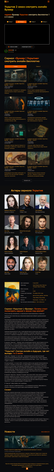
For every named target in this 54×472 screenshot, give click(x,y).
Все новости (45, 431)
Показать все (27, 180)
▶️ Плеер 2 (21, 21)
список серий (12, 47)
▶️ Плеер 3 (33, 21)
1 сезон (15, 66)
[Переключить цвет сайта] (52, 470)
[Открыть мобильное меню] (48, 1)
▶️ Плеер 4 (44, 21)
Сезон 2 (38, 66)
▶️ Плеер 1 (10, 21)
